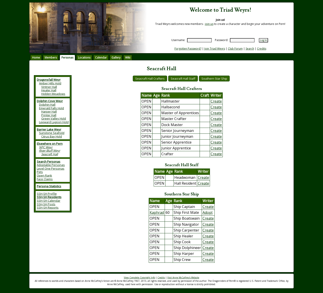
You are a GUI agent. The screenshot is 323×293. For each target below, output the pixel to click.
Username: (178, 40)
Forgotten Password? (188, 48)
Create (216, 101)
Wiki (127, 57)
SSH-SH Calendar (48, 201)
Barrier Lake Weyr (49, 129)
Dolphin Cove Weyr (50, 101)
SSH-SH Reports (48, 208)
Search (250, 48)
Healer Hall (48, 90)
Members (51, 57)
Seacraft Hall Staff (183, 79)
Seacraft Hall (49, 154)
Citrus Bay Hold (51, 136)
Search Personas (48, 162)
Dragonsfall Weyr (49, 80)
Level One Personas (50, 168)
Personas (67, 57)
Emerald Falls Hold (51, 108)
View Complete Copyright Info (139, 277)
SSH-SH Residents (49, 197)
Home (36, 57)
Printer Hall (48, 115)
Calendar (101, 57)
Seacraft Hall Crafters (150, 79)
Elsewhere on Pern (50, 144)
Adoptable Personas (51, 165)
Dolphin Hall (47, 105)
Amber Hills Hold (50, 83)
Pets (40, 172)
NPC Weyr (45, 147)
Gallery (115, 57)
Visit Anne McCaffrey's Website (183, 277)
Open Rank (44, 175)
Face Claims (45, 179)
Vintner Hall (49, 87)
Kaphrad (157, 212)
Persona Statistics (49, 186)
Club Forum (235, 48)
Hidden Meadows (53, 94)
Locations (84, 57)
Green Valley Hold (53, 118)
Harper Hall (49, 111)
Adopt (208, 212)
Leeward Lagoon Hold (54, 122)
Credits (261, 48)
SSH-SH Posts (46, 204)
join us (209, 24)
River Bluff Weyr (49, 151)
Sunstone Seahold (51, 133)
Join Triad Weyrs (214, 48)
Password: (221, 40)
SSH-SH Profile (47, 194)
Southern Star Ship (214, 79)
